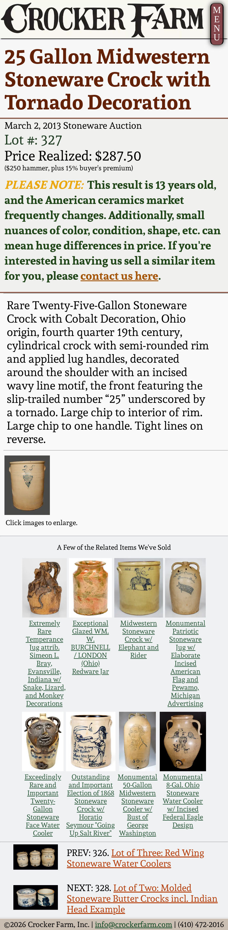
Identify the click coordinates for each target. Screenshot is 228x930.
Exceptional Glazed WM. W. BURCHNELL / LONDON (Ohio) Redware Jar (90, 647)
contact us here (119, 275)
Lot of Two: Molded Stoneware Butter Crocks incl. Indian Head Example (142, 898)
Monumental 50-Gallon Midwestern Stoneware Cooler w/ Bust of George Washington (137, 805)
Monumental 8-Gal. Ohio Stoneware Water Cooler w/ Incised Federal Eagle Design (183, 801)
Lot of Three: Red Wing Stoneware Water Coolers (135, 858)
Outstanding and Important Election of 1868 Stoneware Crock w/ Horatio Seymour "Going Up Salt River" (90, 805)
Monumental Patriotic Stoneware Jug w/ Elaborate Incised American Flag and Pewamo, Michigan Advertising (185, 663)
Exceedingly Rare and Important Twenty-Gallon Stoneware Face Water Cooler (43, 805)
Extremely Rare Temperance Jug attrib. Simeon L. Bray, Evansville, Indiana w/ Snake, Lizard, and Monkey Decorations (44, 663)
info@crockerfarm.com (133, 924)
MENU (217, 24)
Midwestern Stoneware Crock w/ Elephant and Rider (138, 639)
